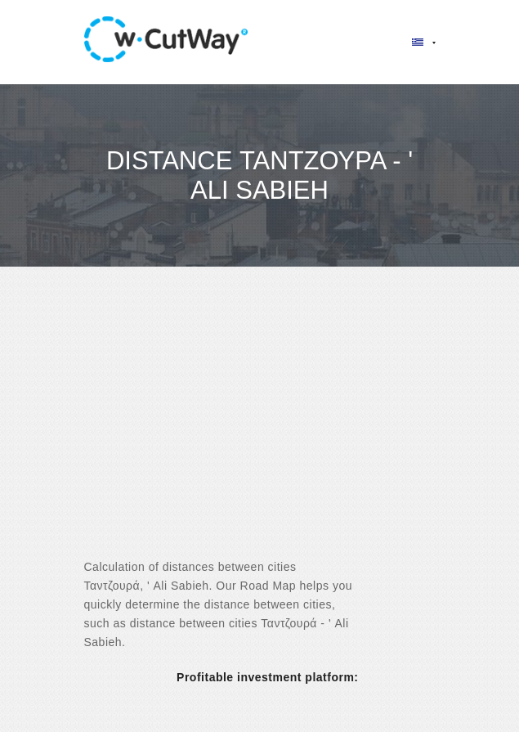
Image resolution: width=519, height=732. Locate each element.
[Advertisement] (259, 426)
